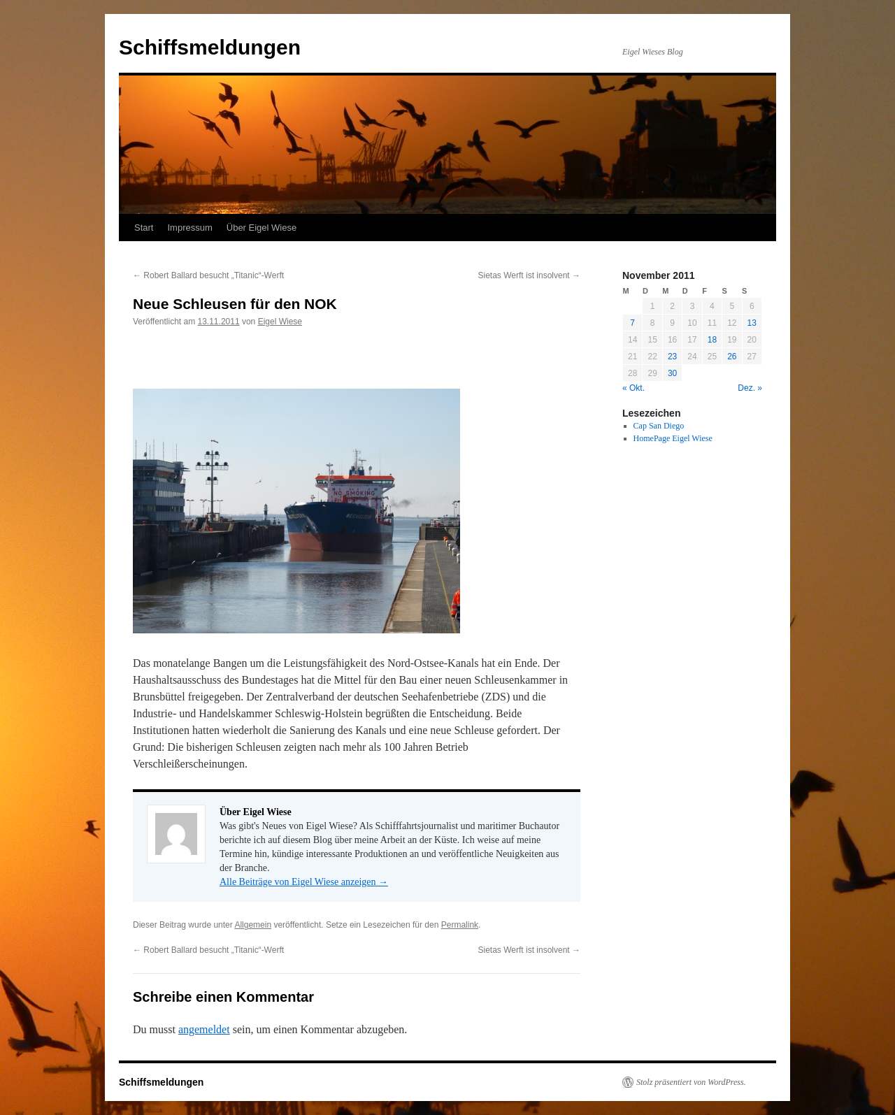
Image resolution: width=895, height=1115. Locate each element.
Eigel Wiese (280, 321)
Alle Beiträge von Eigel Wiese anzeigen (304, 882)
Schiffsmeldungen (210, 47)
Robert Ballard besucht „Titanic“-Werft (208, 275)
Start (143, 227)
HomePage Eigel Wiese (673, 438)
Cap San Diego (659, 426)
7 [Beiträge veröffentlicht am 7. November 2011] (632, 323)
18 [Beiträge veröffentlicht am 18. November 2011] (712, 340)
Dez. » (750, 388)
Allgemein (252, 925)
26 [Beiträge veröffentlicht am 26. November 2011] (731, 356)
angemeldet (204, 1029)
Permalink (459, 925)
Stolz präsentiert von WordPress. (691, 1082)
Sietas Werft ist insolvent (529, 275)
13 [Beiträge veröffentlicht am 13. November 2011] (752, 323)
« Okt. (633, 388)
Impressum (189, 227)
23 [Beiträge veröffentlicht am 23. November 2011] (672, 356)
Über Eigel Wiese (261, 227)
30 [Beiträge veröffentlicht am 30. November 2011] (672, 373)
